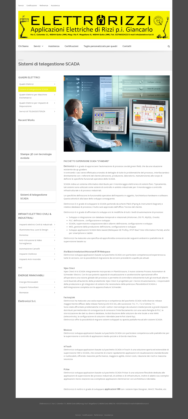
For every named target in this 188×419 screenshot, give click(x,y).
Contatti (126, 46)
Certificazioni (32, 5)
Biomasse (23, 292)
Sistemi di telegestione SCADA (33, 89)
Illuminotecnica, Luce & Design (33, 229)
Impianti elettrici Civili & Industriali (35, 224)
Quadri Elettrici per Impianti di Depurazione (33, 104)
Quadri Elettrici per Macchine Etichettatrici (33, 96)
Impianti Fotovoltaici (29, 287)
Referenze (44, 5)
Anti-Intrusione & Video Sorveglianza (30, 242)
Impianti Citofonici (28, 254)
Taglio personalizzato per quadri (100, 46)
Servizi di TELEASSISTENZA (32, 111)
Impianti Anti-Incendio (30, 259)
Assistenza (55, 5)
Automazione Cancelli (29, 248)
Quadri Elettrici (26, 84)
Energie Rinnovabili (28, 282)
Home (20, 60)
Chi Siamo (23, 46)
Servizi (21, 5)
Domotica (23, 235)
